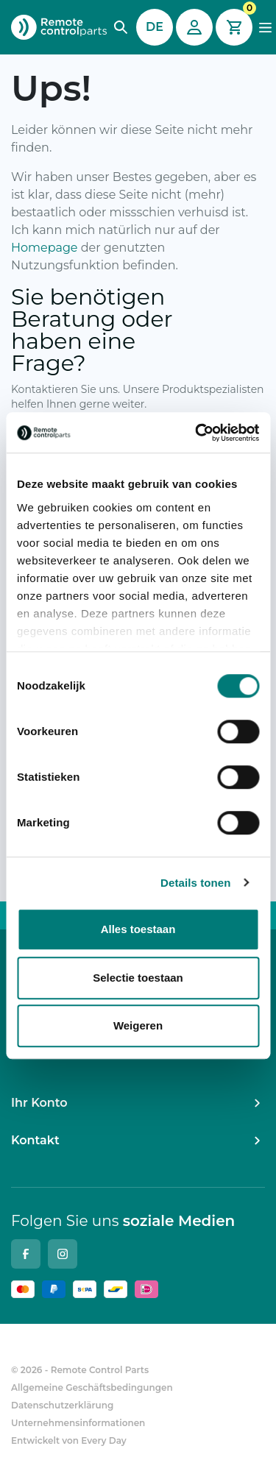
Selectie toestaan (138, 977)
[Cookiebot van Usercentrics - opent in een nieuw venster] (196, 432)
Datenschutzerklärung (62, 1405)
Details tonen (195, 882)
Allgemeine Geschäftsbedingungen (92, 1387)
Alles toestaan (138, 929)
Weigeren (138, 1025)
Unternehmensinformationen (78, 1422)
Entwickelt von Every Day (69, 1440)
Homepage (44, 248)
